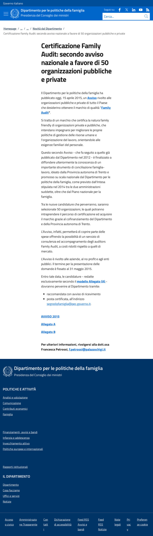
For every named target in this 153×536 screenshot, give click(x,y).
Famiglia (8, 414)
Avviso (92, 97)
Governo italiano (13, 3)
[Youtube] (139, 9)
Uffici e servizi (11, 496)
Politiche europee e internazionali (23, 449)
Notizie (7, 501)
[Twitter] (125, 9)
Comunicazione (12, 403)
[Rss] (146, 9)
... (21, 28)
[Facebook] (118, 9)
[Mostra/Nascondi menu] (6, 14)
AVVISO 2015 (50, 316)
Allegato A (48, 324)
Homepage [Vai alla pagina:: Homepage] (10, 28)
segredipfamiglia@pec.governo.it (69, 303)
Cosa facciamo (11, 490)
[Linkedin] (132, 9)
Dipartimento (11, 485)
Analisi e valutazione (15, 397)
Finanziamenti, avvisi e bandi (20, 432)
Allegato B (48, 331)
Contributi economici (15, 409)
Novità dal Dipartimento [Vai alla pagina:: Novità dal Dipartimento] (47, 28)
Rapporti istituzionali (15, 467)
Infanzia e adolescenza (16, 438)
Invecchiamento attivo (16, 443)
